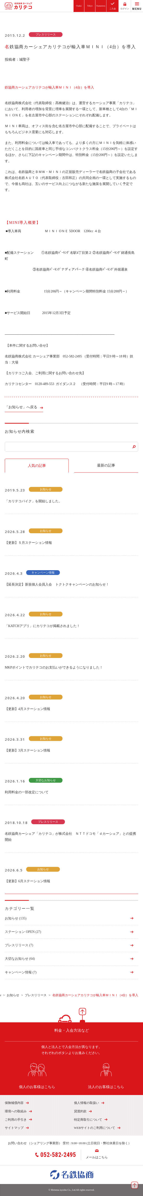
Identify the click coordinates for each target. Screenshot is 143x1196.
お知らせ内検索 (19, 431)
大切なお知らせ (20, 958)
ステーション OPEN (23, 932)
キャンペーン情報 (21, 972)
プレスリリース (19, 945)
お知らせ (15, 918)
